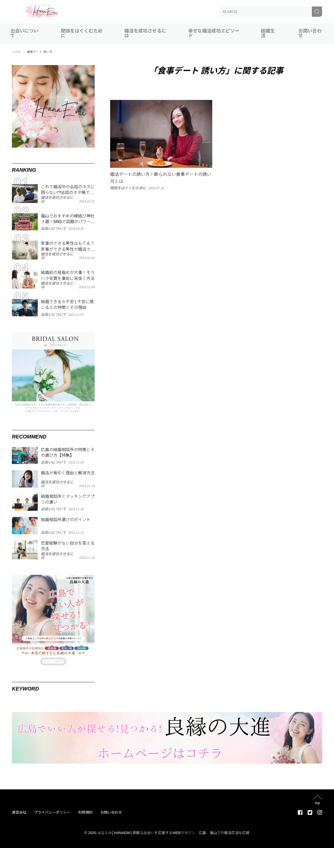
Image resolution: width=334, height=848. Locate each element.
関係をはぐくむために (82, 33)
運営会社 (19, 812)
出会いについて (24, 33)
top (317, 803)
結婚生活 (268, 33)
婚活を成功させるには (145, 33)
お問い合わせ (310, 33)
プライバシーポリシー (52, 812)
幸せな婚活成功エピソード (213, 33)
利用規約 (85, 812)
